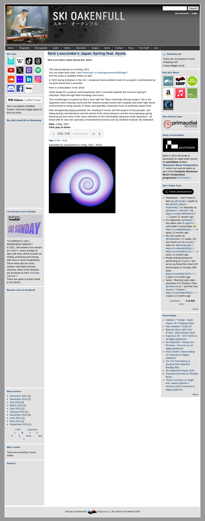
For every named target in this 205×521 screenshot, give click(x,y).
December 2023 (18, 396)
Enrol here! (184, 177)
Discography (41, 48)
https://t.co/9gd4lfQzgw (179, 229)
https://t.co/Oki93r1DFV (179, 273)
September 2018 (19, 424)
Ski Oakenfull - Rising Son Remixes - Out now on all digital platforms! (180, 345)
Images (95, 48)
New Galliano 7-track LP (179, 326)
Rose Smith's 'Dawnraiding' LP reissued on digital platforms (180, 354)
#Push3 (184, 210)
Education (81, 48)
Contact (119, 48)
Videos (67, 48)
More (195, 394)
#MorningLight (184, 245)
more (195, 309)
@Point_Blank (178, 204)
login (194, 13)
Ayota (107, 48)
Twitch (14, 250)
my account (182, 13)
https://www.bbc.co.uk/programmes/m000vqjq (102, 72)
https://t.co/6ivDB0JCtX (179, 251)
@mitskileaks (174, 239)
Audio (55, 48)
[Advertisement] (25, 484)
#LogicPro (188, 223)
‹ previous (32, 429)
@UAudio (181, 201)
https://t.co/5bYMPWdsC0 (181, 213)
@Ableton (172, 210)
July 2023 (15, 402)
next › (29, 435)
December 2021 (18, 414)
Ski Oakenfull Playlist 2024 (180, 370)
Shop (131, 48)
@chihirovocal (174, 286)
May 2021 (15, 421)
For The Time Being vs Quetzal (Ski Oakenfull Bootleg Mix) (178, 364)
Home (11, 48)
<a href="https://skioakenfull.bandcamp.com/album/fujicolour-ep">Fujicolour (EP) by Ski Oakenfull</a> (23, 164)
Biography (24, 48)
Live (156, 48)
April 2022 (15, 408)
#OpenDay (173, 207)
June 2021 (15, 418)
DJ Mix (57, 140)
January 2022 (17, 411)
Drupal (107, 512)
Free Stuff (144, 48)
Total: (174, 65)
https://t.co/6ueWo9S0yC (180, 248)
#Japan (181, 289)
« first (18, 429)
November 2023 (18, 399)
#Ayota (190, 242)
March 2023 (16, 405)
